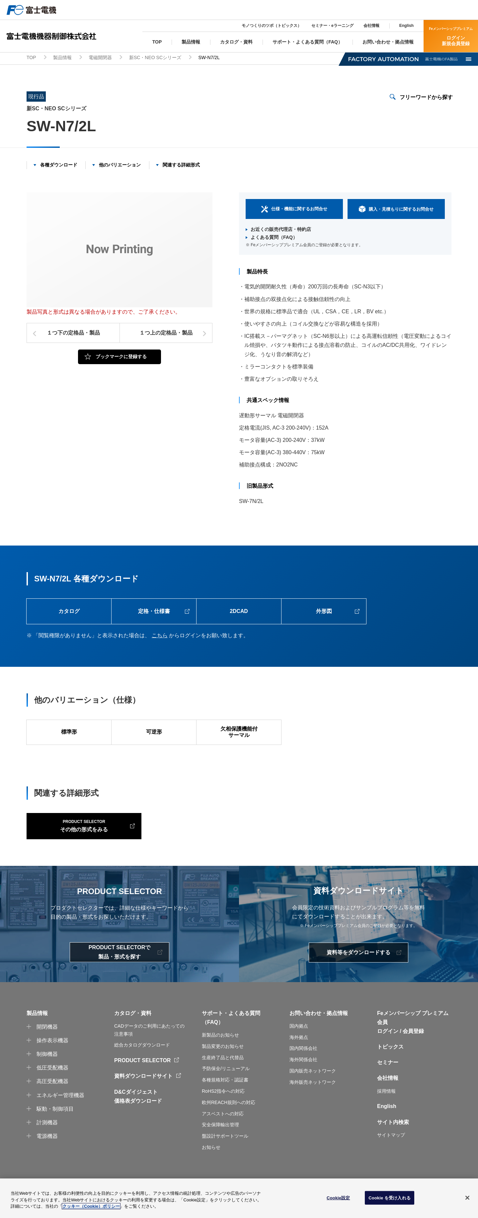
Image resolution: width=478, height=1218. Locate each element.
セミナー (387, 1077)
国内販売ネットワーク (312, 1085)
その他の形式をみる (70, 840)
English (406, 25)
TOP (31, 58)
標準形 (69, 734)
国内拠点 (298, 1041)
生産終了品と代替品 (223, 1072)
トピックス (390, 1062)
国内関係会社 (303, 1063)
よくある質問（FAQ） (274, 238)
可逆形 (154, 734)
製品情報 (62, 58)
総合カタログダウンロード (142, 1060)
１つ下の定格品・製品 (73, 334)
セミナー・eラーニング (332, 25)
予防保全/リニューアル (226, 1083)
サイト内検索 (393, 1137)
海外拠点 (298, 1052)
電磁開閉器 (100, 58)
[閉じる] (467, 1200)
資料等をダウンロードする (358, 967)
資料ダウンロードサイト (143, 1091)
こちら (160, 637)
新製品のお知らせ (220, 1050)
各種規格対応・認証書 (225, 1094)
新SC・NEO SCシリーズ (155, 58)
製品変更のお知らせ (223, 1061)
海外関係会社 (303, 1074)
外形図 (324, 613)
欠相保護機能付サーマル (239, 734)
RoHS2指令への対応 (223, 1106)
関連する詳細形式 (181, 165)
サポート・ (215, 1028)
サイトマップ (391, 1150)
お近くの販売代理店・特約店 (281, 230)
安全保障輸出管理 (220, 1139)
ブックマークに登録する (121, 357)
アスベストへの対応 (223, 1128)
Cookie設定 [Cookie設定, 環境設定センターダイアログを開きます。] (338, 1200)
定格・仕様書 (154, 613)
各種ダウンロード (58, 165)
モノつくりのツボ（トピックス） (271, 25)
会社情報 (371, 25)
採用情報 (386, 1105)
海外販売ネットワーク (312, 1097)
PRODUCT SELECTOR (142, 1075)
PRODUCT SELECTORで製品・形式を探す (119, 967)
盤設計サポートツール (225, 1151)
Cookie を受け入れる (389, 1200)
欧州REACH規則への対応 (228, 1117)
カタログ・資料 (132, 1028)
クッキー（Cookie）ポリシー (91, 1209)
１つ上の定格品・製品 (166, 334)
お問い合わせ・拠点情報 (318, 1028)
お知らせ (211, 1162)
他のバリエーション (120, 165)
